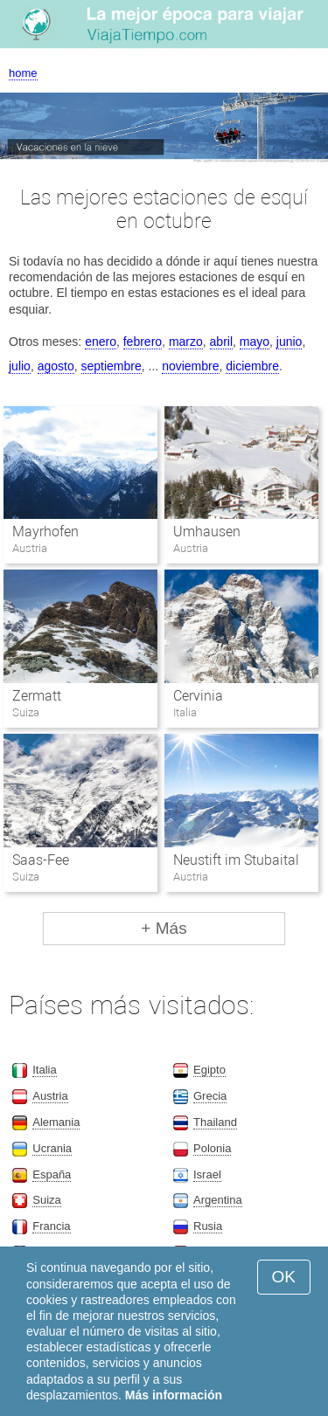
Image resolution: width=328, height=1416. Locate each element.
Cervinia (198, 695)
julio (20, 366)
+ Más (163, 928)
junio (289, 342)
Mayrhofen (45, 531)
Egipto (209, 1069)
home (23, 72)
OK (284, 1276)
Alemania (56, 1122)
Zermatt (36, 695)
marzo (186, 342)
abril (221, 342)
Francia (51, 1226)
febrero (142, 342)
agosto (56, 366)
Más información (173, 1395)
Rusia (207, 1226)
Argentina (217, 1199)
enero (100, 342)
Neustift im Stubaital (236, 860)
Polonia (212, 1148)
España (51, 1174)
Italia (44, 1069)
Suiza (46, 1199)
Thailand (215, 1122)
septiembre (111, 366)
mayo (254, 342)
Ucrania (52, 1148)
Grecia (210, 1095)
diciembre (252, 366)
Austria (49, 1095)
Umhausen (207, 531)
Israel (207, 1174)
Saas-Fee (40, 860)
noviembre (190, 366)
